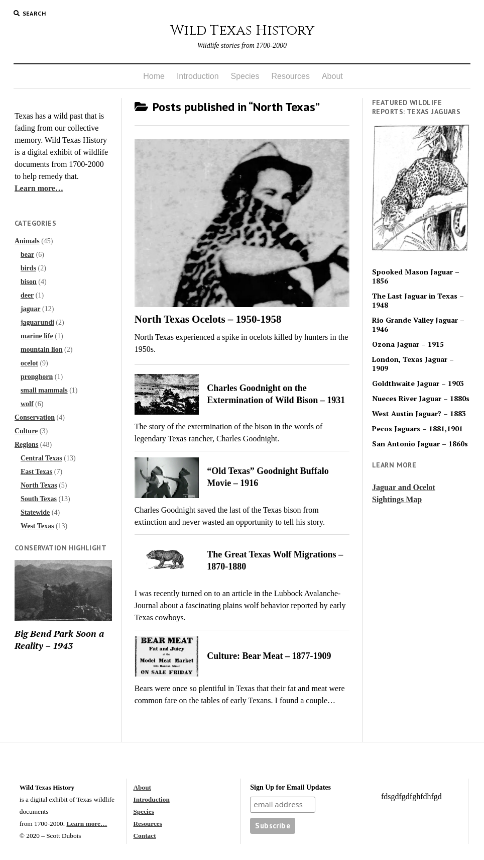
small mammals (44, 390)
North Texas (39, 485)
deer (27, 295)
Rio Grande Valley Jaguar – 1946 (418, 325)
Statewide (35, 512)
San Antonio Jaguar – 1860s (420, 443)
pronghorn (37, 376)
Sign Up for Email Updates (290, 787)
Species (245, 76)
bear (27, 254)
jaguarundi (37, 322)
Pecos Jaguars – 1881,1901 (417, 428)
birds (28, 268)
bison (29, 281)
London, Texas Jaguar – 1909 (413, 364)
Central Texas (41, 458)
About (332, 76)
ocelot (29, 363)
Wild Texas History (242, 30)
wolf (27, 404)
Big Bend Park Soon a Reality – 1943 (59, 639)
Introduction (198, 76)
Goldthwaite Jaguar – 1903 (418, 383)
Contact (144, 835)
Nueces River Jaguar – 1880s (420, 398)
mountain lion (42, 349)
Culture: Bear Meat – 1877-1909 (269, 656)
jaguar (31, 309)
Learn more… (39, 188)
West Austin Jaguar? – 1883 (419, 413)
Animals (27, 241)
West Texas (37, 526)
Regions (26, 444)
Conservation (35, 417)
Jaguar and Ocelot (403, 487)
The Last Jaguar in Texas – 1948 (418, 301)
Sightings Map (397, 499)
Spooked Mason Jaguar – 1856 (415, 276)
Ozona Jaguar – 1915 (408, 344)
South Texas (39, 499)
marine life (37, 336)
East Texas (36, 471)
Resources (290, 76)
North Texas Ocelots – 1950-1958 (208, 319)
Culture (26, 431)
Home (154, 76)
